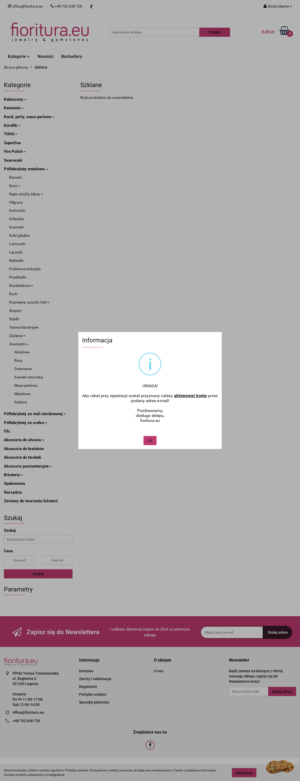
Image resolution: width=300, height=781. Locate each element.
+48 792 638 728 (26, 721)
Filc (7, 431)
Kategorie (19, 56)
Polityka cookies (92, 694)
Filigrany (16, 202)
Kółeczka (16, 219)
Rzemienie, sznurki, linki (29, 302)
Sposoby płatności (94, 702)
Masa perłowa (26, 385)
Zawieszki (18, 344)
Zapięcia (17, 336)
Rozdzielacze (21, 285)
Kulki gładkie (19, 235)
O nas (158, 671)
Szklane (20, 402)
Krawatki (16, 227)
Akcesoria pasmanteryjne (28, 466)
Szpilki (14, 319)
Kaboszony (15, 99)
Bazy (14, 186)
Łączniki (15, 252)
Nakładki (16, 260)
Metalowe (22, 394)
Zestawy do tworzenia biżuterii (31, 501)
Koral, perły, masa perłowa (29, 116)
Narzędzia (13, 492)
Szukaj (38, 574)
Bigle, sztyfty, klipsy (26, 194)
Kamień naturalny (28, 377)
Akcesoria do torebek (22, 457)
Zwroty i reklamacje (95, 679)
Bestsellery (71, 56)
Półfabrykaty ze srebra (25, 422)
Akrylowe (21, 352)
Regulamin (88, 687)
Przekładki (17, 277)
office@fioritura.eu (28, 712)
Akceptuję (244, 773)
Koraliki (12, 125)
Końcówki (17, 210)
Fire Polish (15, 151)
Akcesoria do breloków (24, 448)
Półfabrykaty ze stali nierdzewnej (35, 413)
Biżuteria (13, 475)
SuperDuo (12, 143)
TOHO (10, 134)
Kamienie (13, 108)
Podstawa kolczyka (25, 269)
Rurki (13, 294)
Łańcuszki (17, 244)
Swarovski (13, 160)
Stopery (15, 310)
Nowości (45, 56)
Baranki (15, 177)
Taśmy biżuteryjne (23, 327)
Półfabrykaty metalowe (26, 169)
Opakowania (14, 483)
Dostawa (86, 671)
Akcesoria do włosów (24, 440)
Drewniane (23, 369)
